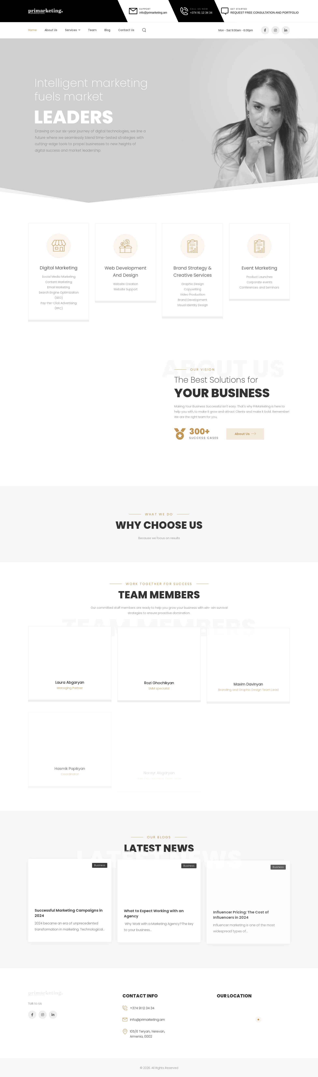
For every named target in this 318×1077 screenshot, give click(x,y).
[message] (260, 11)
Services (71, 30)
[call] (196, 11)
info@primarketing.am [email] (147, 1019)
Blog (107, 30)
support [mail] (145, 9)
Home (32, 30)
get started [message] (238, 9)
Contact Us (126, 30)
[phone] (149, 1011)
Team (92, 30)
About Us (51, 30)
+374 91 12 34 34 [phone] (142, 1008)
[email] (149, 1023)
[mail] (148, 11)
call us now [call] (199, 9)
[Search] (144, 30)
